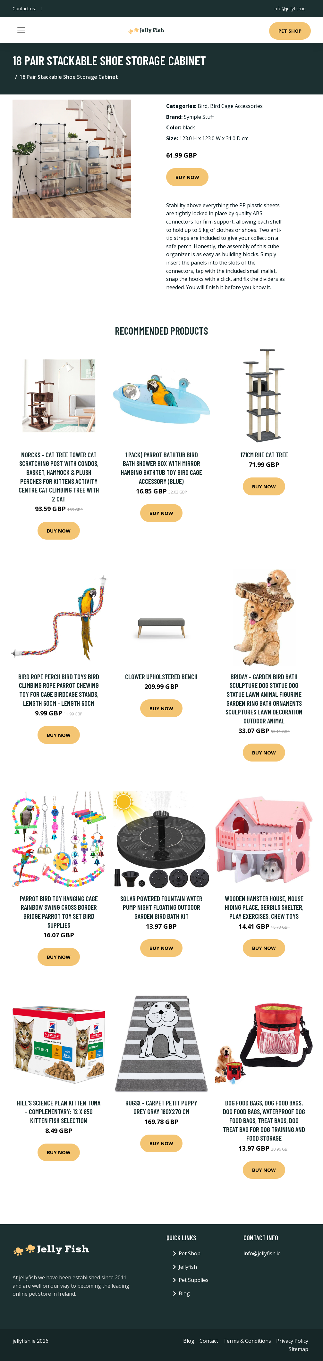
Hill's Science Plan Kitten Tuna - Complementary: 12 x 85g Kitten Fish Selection (58, 1111)
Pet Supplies (193, 1280)
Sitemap (298, 1349)
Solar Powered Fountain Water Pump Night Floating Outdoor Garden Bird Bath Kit (161, 907)
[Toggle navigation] (21, 30)
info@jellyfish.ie (290, 8)
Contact (209, 1340)
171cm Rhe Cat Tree (264, 455)
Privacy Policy (292, 1340)
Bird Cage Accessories (236, 106)
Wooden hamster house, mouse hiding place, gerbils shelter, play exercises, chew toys (264, 907)
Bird (203, 106)
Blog (184, 1293)
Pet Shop (290, 31)
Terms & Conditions (247, 1340)
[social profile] (41, 9)
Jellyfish (188, 1266)
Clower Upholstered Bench (161, 676)
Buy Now (187, 177)
